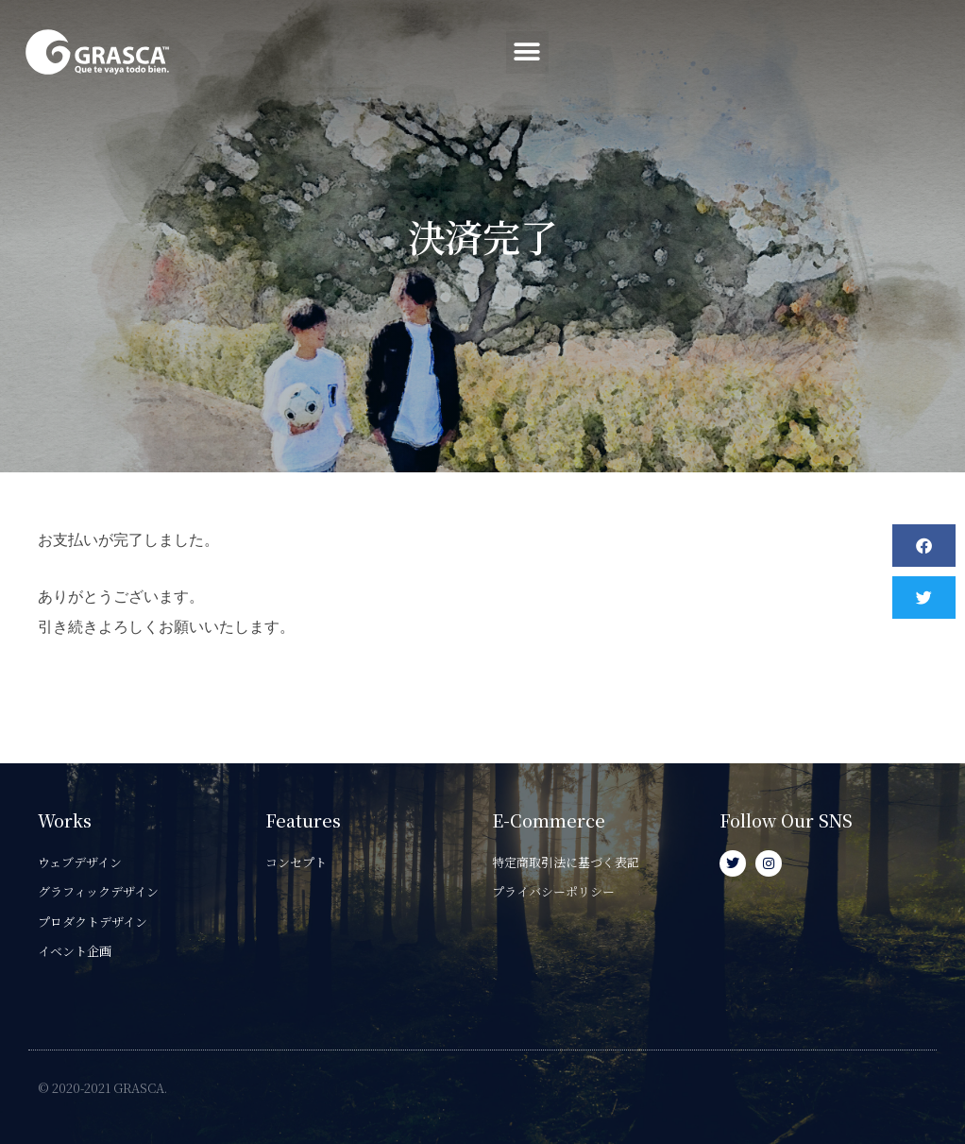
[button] (920, 52)
